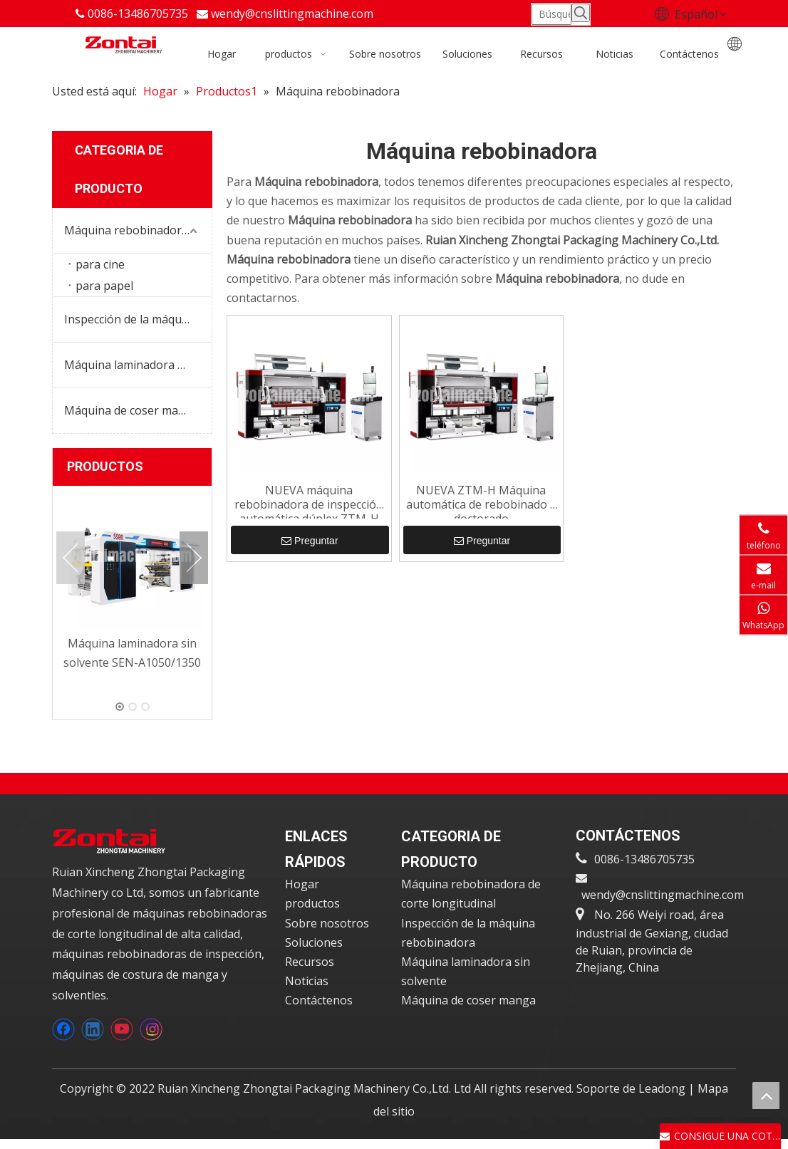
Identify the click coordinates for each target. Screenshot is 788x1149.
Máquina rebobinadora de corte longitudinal (138, 231)
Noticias (306, 983)
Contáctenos (319, 1002)
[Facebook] (63, 1031)
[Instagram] (151, 1031)
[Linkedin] (92, 1031)
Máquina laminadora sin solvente (138, 365)
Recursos (309, 964)
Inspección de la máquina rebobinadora (138, 320)
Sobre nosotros (327, 925)
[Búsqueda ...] (551, 13)
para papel (104, 286)
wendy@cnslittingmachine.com (292, 13)
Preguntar (309, 541)
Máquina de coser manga (131, 411)
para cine (100, 265)
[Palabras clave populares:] (580, 13)
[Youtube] (121, 1031)
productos (312, 905)
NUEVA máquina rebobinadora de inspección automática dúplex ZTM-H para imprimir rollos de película (308, 501)
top (765, 1095)
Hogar (302, 886)
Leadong (663, 1090)
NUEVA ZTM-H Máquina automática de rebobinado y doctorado (481, 501)
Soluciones (314, 944)
